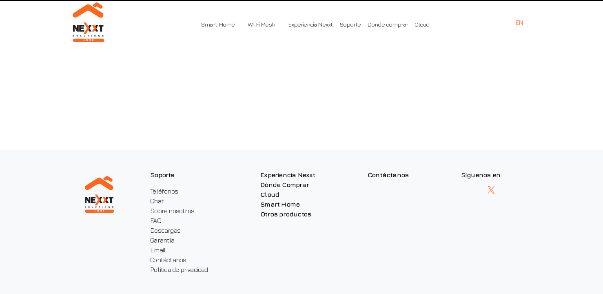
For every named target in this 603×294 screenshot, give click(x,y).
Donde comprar (387, 24)
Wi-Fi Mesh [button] (261, 24)
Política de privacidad (179, 269)
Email (158, 250)
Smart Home (279, 204)
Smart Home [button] (218, 24)
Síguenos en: (481, 174)
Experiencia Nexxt (310, 24)
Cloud (422, 24)
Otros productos (285, 214)
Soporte (350, 24)
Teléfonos (164, 191)
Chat (157, 201)
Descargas (165, 230)
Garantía (162, 240)
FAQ (155, 220)
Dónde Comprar (284, 184)
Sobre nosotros (172, 210)
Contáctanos (168, 259)
